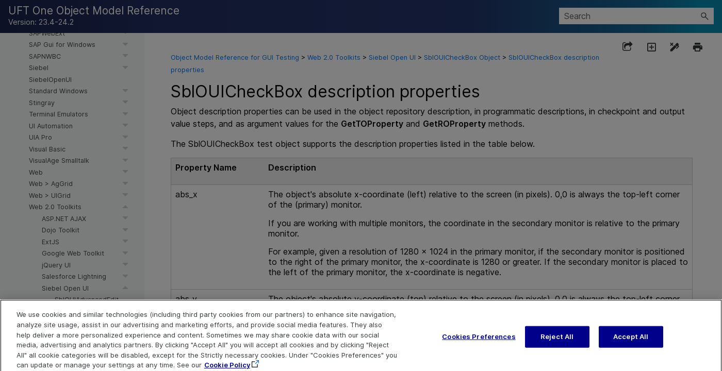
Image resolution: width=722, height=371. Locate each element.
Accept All (630, 344)
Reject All (556, 344)
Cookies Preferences (478, 344)
